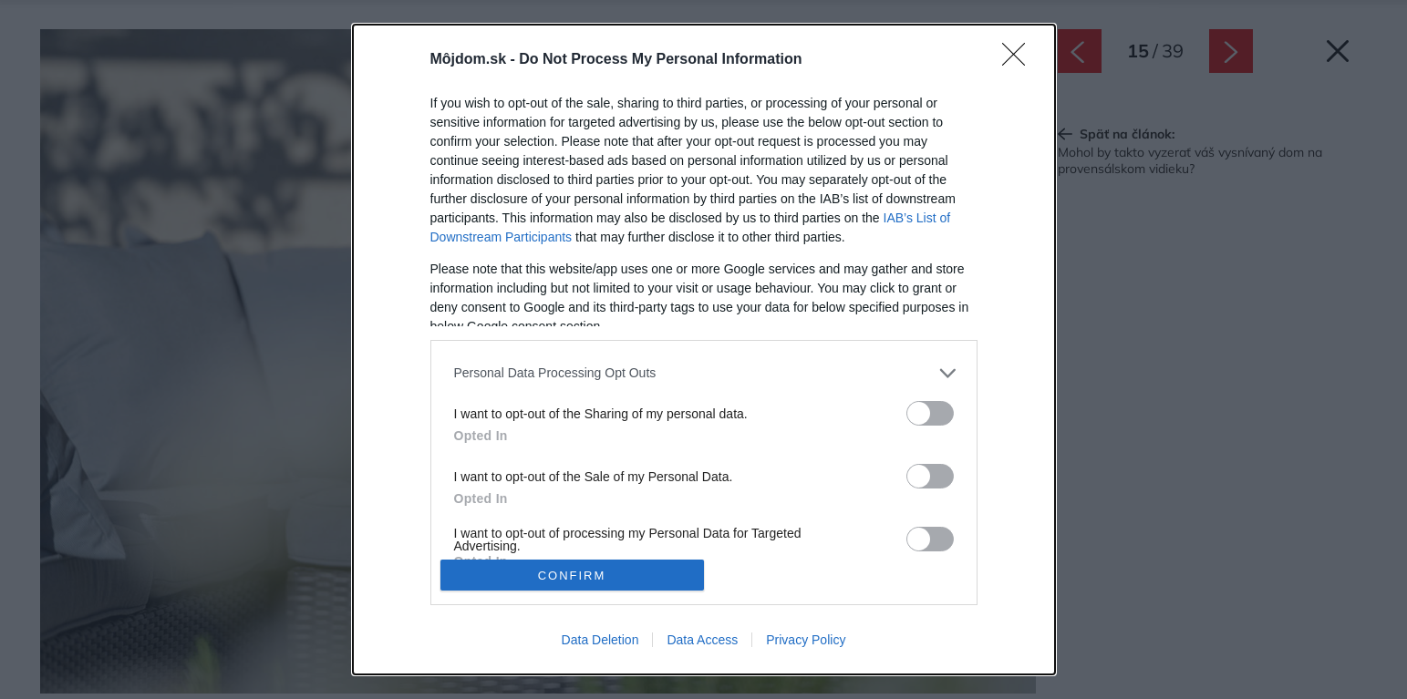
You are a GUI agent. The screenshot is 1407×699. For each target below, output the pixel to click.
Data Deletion (600, 639)
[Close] (1019, 60)
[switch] (930, 413)
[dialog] (704, 349)
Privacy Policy (805, 639)
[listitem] (704, 373)
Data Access (702, 639)
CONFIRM (572, 575)
